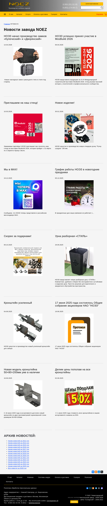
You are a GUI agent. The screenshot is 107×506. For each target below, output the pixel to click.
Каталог (19, 14)
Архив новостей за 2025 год (18, 466)
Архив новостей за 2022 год (18, 460)
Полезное (88, 477)
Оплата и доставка (41, 14)
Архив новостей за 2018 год (18, 451)
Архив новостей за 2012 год (18, 441)
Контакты (63, 14)
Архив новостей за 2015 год (18, 445)
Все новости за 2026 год (17, 468)
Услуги (28, 14)
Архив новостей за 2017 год (18, 449)
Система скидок (44, 477)
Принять (74, 502)
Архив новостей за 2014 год (18, 443)
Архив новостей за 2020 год (18, 455)
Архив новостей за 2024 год (18, 464)
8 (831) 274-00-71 (70, 7)
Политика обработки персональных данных (20, 488)
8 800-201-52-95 (70, 4)
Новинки (30, 477)
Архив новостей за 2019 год (18, 453)
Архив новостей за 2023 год (18, 462)
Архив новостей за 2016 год (18, 447)
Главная (7, 24)
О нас (11, 14)
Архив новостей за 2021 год (18, 458)
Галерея (54, 14)
